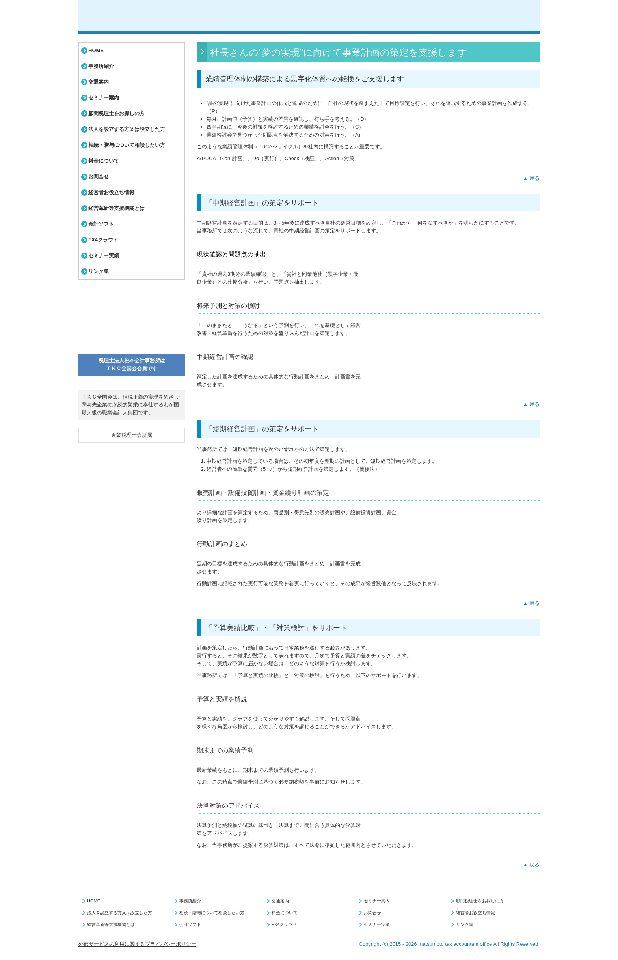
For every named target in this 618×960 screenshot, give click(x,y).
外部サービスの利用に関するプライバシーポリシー (137, 944)
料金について (103, 161)
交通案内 (98, 82)
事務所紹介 (101, 66)
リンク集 (98, 271)
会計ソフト (101, 224)
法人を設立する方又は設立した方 (126, 129)
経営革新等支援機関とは (116, 208)
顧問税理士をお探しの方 (116, 113)
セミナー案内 (103, 98)
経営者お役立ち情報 (111, 192)
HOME (96, 50)
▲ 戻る (531, 178)
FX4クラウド (103, 240)
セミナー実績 (103, 255)
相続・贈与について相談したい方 (126, 145)
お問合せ (98, 177)
